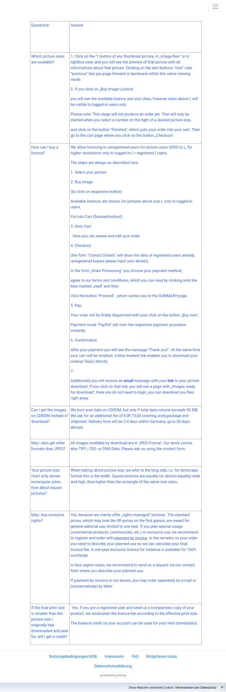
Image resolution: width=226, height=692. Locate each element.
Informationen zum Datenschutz (195, 687)
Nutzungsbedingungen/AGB (73, 656)
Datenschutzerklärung (113, 666)
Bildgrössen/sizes (161, 656)
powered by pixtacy (113, 675)
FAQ (135, 656)
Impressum (114, 656)
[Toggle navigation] (215, 7)
